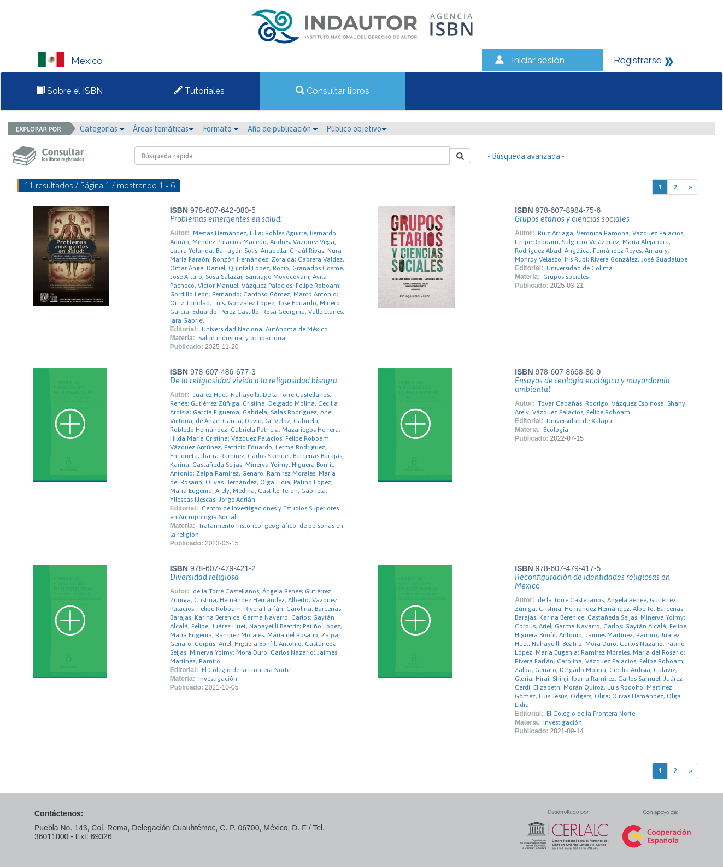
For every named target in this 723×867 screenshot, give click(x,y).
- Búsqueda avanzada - (526, 156)
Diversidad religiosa (204, 577)
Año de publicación (283, 128)
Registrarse (638, 60)
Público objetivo (356, 128)
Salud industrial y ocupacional (242, 338)
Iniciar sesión (538, 60)
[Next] (690, 187)
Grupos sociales (566, 277)
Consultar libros (332, 91)
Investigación (217, 678)
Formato (221, 128)
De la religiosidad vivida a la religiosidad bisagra (253, 380)
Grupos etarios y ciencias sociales (572, 219)
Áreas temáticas (163, 128)
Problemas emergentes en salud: (226, 219)
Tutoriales (199, 91)
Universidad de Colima (579, 268)
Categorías (102, 128)
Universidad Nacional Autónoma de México (265, 329)
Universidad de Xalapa (579, 421)
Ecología (555, 430)
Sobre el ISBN (69, 91)
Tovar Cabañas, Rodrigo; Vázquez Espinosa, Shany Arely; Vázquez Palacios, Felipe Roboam (600, 408)
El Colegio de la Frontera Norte (246, 670)
